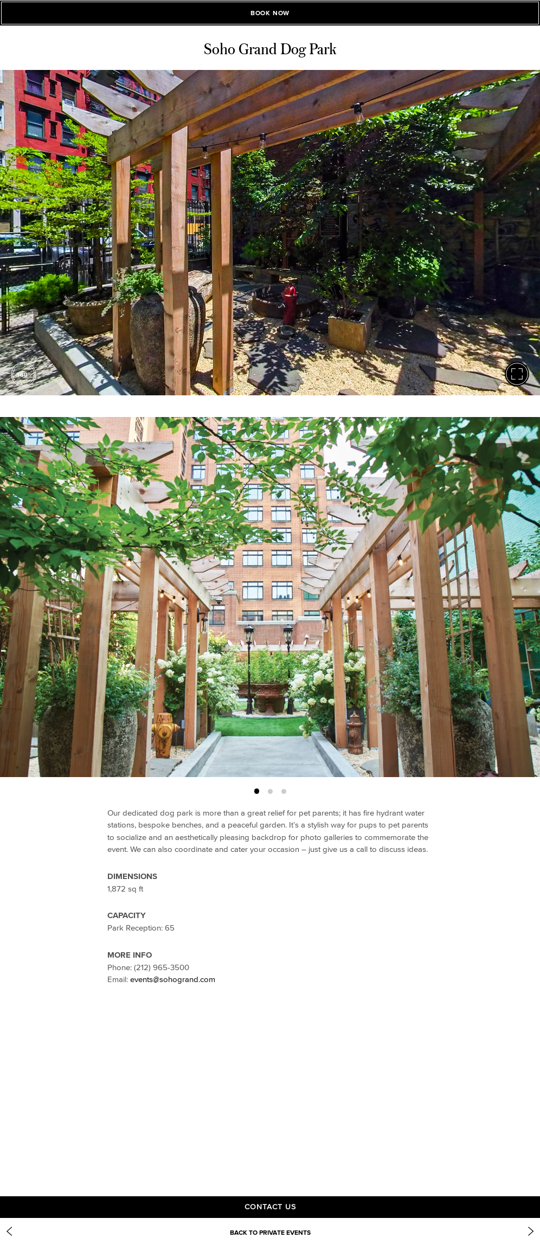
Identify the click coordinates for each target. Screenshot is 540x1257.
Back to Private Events (270, 1232)
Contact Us (270, 1207)
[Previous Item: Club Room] (9, 1231)
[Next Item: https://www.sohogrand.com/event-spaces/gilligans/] (530, 1231)
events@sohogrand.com (172, 979)
